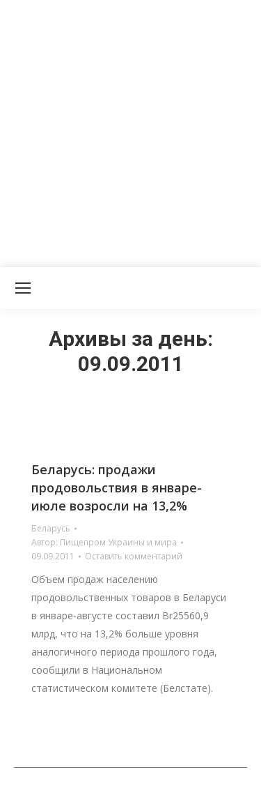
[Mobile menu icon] (23, 288)
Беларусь (50, 528)
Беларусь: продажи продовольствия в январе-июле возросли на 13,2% (116, 487)
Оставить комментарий (133, 556)
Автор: (104, 542)
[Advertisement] (130, 131)
